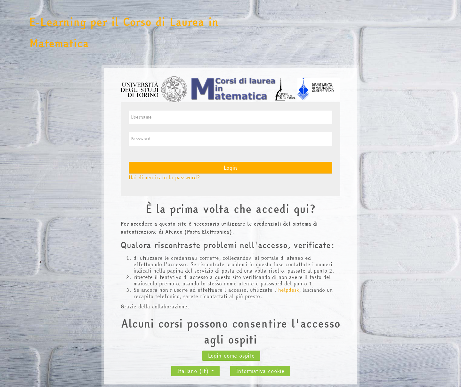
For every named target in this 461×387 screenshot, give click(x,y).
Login (230, 167)
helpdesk (288, 290)
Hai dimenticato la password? (164, 177)
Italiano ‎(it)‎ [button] (195, 369)
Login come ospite (231, 355)
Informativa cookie (260, 371)
